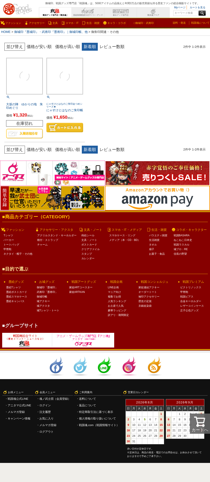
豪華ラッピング (117, 310)
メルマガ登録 (16, 412)
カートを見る (197, 7)
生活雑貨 (154, 240)
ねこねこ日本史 (183, 240)
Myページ (180, 7)
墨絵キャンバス (15, 301)
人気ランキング (117, 301)
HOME (5, 32)
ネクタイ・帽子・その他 (18, 253)
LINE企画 (113, 287)
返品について (87, 405)
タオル (153, 244)
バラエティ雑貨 (158, 235)
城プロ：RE (181, 249)
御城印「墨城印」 (47, 287)
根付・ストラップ (47, 240)
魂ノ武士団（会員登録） (55, 398)
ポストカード (89, 244)
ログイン (45, 405)
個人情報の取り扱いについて (97, 418)
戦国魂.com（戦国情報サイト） (99, 425)
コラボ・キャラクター (191, 229)
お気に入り (46, 418)
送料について (87, 398)
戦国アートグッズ (84, 281)
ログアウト (46, 431)
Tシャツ (8, 235)
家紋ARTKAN (77, 292)
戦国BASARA (182, 235)
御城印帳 (42, 296)
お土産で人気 (116, 305)
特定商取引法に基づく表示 (96, 412)
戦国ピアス (186, 296)
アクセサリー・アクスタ (56, 229)
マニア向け (114, 292)
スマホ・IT (72, 23)
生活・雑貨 (93, 23)
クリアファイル (90, 249)
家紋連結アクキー (148, 287)
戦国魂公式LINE (18, 398)
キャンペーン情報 (19, 418)
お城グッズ (46, 281)
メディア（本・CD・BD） (124, 240)
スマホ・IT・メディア (127, 229)
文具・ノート (93, 229)
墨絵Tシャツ (13, 287)
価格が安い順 (39, 46)
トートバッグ (11, 244)
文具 (55, 23)
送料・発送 (179, 22)
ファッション (13, 23)
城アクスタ (43, 305)
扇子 (151, 249)
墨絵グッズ (16, 281)
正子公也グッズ (189, 310)
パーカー (9, 240)
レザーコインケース (192, 305)
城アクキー (43, 301)
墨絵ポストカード (16, 292)
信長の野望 (180, 253)
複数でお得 (114, 296)
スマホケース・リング (122, 235)
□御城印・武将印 (144, 23)
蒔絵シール (87, 235)
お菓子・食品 (157, 253)
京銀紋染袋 (145, 305)
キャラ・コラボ (116, 23)
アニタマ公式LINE (19, 405)
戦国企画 (116, 281)
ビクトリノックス (190, 287)
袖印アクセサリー (148, 296)
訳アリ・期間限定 (118, 315)
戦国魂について (200, 22)
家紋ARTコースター (81, 287)
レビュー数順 (112, 46)
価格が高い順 (67, 46)
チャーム (42, 244)
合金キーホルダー (190, 301)
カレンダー (87, 258)
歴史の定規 (145, 301)
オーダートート (147, 292)
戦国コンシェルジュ (154, 281)
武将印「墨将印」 (47, 292)
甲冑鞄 (7, 249)
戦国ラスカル (181, 244)
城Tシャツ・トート (48, 310)
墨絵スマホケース (16, 296)
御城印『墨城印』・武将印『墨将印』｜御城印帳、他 (51, 32)
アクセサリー (37, 23)
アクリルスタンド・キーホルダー (57, 235)
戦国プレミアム (193, 281)
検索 (202, 13)
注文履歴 (45, 412)
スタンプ (86, 253)
